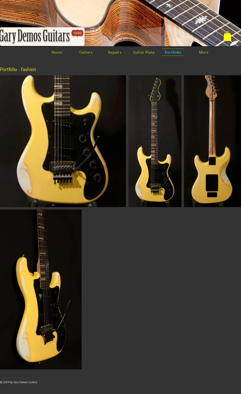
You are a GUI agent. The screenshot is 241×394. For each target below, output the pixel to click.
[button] (227, 36)
